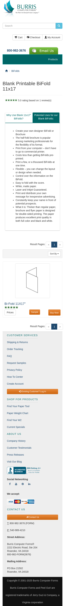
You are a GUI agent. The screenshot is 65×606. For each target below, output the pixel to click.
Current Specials (16, 427)
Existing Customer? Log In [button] (32, 391)
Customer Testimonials (19, 447)
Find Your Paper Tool (18, 406)
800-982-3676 (16, 50)
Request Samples (16, 363)
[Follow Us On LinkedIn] (29, 484)
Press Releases (15, 454)
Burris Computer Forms (45, 580)
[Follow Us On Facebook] (10, 484)
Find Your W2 (14, 420)
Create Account (15, 383)
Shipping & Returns (17, 342)
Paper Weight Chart (17, 413)
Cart (18, 37)
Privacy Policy (14, 370)
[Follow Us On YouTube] (16, 484)
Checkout (33, 37)
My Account (52, 37)
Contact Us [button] (32, 517)
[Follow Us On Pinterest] (22, 484)
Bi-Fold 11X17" (15, 304)
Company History (16, 440)
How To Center (15, 376)
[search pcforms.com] (58, 26)
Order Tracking (15, 349)
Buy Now (54, 313)
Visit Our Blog (14, 461)
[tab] (18, 118)
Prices (10, 312)
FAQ (9, 356)
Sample (34, 312)
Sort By (54, 254)
